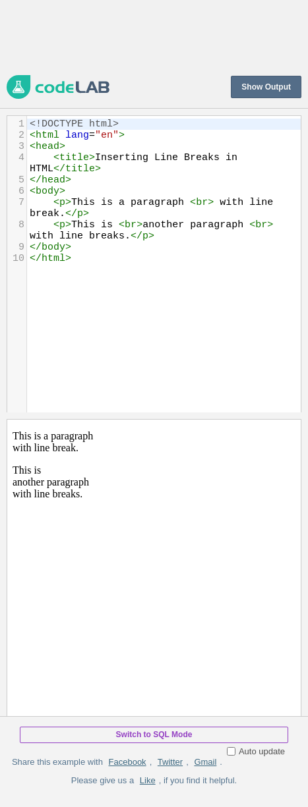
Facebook (127, 762)
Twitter (170, 762)
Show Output (266, 87)
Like (148, 780)
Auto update (256, 751)
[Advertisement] (154, 36)
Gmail (205, 762)
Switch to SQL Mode (154, 734)
